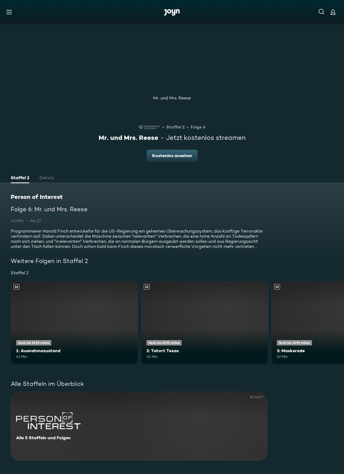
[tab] (20, 178)
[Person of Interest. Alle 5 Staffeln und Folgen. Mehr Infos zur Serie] (139, 426)
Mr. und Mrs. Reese (172, 98)
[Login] (333, 12)
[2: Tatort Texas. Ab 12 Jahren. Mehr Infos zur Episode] (204, 322)
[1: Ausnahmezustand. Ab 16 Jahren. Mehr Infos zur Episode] (74, 322)
